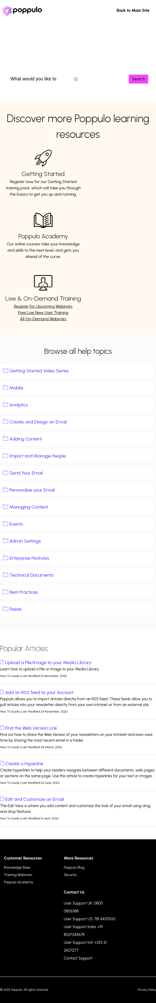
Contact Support (78, 958)
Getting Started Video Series (39, 371)
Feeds (15, 609)
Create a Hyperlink (24, 764)
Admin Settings (25, 541)
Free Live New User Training (43, 312)
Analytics (18, 405)
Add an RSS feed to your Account (39, 692)
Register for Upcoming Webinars (43, 306)
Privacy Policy (147, 989)
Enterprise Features (29, 558)
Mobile (16, 388)
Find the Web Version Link (31, 728)
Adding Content (25, 439)
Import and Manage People (37, 456)
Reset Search (76, 79)
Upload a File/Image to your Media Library (48, 662)
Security (70, 875)
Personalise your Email (32, 490)
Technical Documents (31, 575)
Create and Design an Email (38, 422)
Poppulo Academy (43, 236)
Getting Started (43, 174)
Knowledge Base (17, 867)
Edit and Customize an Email (34, 799)
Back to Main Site (132, 10)
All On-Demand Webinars (43, 318)
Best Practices (23, 592)
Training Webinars (18, 875)
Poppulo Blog (74, 867)
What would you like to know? (44, 79)
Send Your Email (26, 473)
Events (16, 524)
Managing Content (28, 507)
